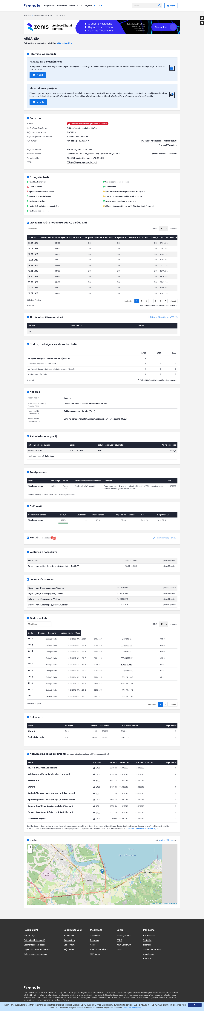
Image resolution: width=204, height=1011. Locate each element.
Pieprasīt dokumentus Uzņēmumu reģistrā (142, 837)
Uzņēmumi (49, 5)
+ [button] (30, 856)
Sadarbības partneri (152, 949)
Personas (94, 940)
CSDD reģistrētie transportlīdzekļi (82, 162)
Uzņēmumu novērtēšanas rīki (37, 949)
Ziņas (119, 949)
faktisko (170, 849)
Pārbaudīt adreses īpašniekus (164, 154)
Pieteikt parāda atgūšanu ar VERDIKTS (120, 201)
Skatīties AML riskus (37, 201)
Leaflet (153, 912)
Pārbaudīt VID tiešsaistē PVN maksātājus (159, 141)
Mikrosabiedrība (64, 43)
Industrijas (75, 5)
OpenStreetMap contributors (167, 912)
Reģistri (90, 5)
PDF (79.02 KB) (144, 660)
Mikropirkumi (70, 944)
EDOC (98, 776)
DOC (97, 802)
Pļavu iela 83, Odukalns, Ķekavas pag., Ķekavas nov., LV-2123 (93, 154)
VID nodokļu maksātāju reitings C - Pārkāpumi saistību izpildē (129, 206)
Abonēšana (69, 935)
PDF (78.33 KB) (144, 654)
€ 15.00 (38, 102)
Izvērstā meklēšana (99, 949)
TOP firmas (95, 954)
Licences (147, 944)
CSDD (119, 940)
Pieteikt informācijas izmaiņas (165, 546)
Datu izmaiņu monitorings (36, 954)
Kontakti (147, 958)
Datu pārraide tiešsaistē (35, 940)
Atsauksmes (149, 954)
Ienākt (171, 6)
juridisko (162, 849)
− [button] (30, 860)
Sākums (27, 15)
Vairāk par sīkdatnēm (132, 1008)
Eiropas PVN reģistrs (168, 145)
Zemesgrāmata (124, 935)
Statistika (147, 940)
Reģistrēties (69, 949)
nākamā (173, 310)
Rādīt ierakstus (165, 228)
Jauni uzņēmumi (124, 944)
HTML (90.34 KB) (145, 686)
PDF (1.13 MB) (144, 673)
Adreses (94, 944)
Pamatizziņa (30, 935)
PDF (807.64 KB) (145, 679)
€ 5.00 (37, 75)
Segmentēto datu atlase (35, 944)
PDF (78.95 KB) (144, 647)
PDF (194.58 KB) (145, 667)
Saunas (67, 407)
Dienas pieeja (70, 940)
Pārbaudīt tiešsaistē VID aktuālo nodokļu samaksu (157, 314)
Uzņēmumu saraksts (43, 15)
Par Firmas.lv (149, 935)
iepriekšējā (128, 310)
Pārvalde (62, 5)
